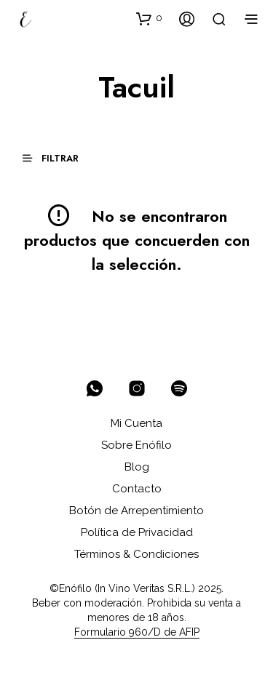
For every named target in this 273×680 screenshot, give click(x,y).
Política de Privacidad (137, 532)
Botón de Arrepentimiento (136, 510)
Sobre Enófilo (136, 445)
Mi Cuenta (136, 423)
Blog (136, 466)
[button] (149, 18)
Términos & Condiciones (136, 554)
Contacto (137, 488)
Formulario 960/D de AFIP (136, 632)
